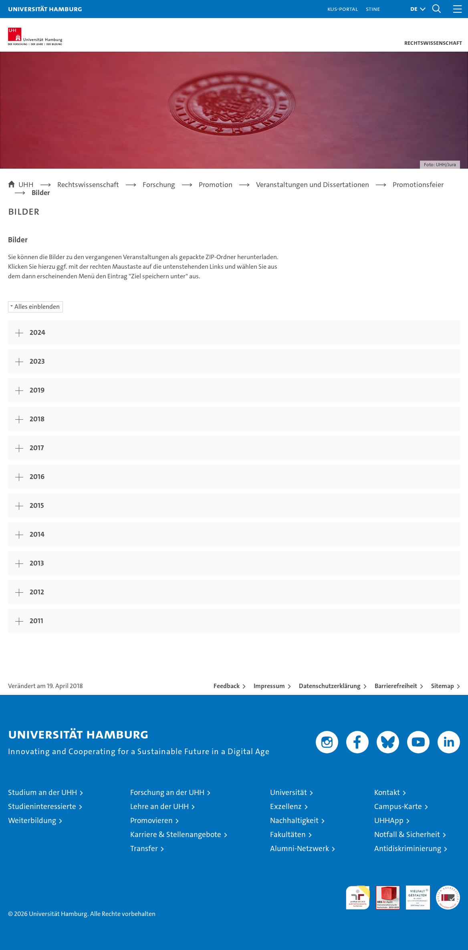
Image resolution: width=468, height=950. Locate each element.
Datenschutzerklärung (330, 686)
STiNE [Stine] (373, 8)
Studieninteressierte (42, 806)
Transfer (144, 848)
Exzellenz (286, 806)
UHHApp (388, 820)
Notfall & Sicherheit (407, 834)
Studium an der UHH (42, 792)
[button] (416, 9)
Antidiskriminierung (407, 848)
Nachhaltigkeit (294, 820)
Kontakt (387, 792)
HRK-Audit (413, 894)
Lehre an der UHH (159, 806)
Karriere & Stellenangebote (175, 834)
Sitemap (442, 686)
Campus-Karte (398, 806)
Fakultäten (288, 834)
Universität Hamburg (45, 9)
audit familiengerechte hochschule (358, 898)
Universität (288, 792)
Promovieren (151, 820)
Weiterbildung (32, 820)
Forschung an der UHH (167, 792)
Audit (383, 890)
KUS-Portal (342, 8)
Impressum (269, 686)
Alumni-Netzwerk (299, 848)
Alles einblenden (37, 306)
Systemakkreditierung (448, 890)
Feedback (227, 686)
